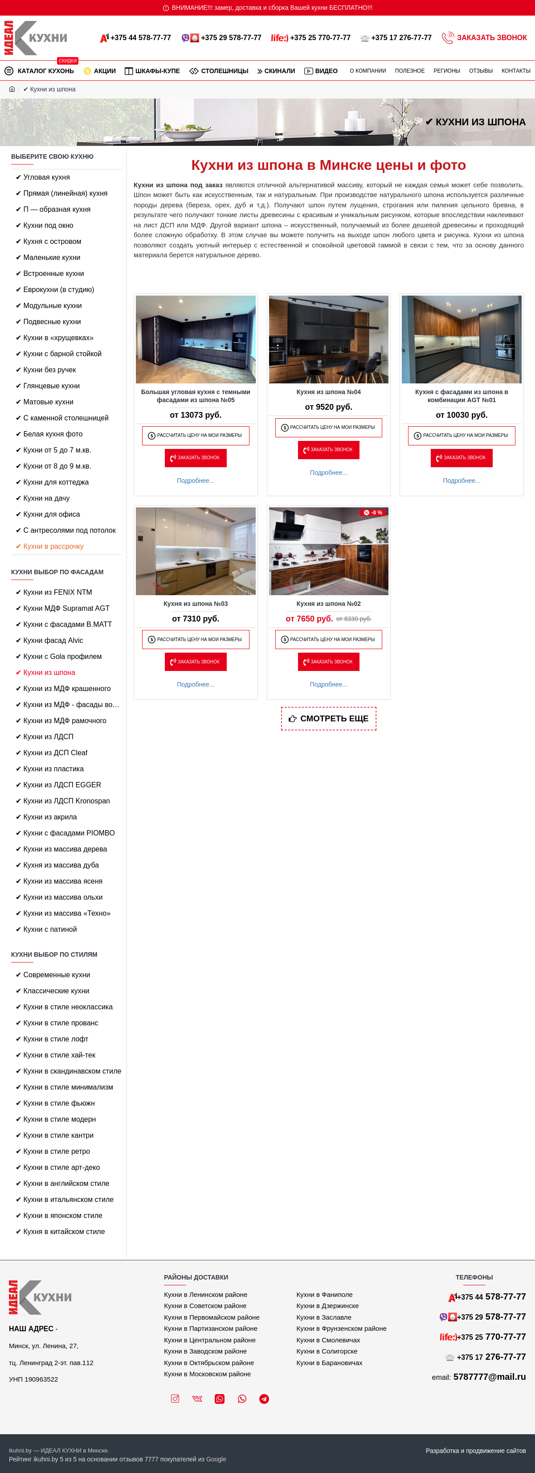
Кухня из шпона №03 (195, 603)
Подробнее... (195, 480)
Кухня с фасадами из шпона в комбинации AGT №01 (461, 395)
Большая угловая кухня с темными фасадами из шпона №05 (195, 395)
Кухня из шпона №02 (329, 603)
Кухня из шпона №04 (329, 391)
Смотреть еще (335, 719)
